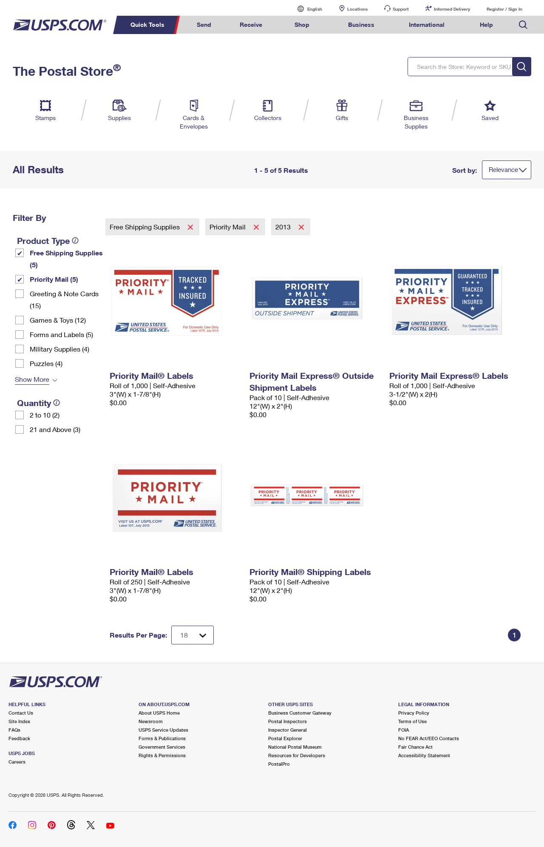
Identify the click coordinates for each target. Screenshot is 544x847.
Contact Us (20, 712)
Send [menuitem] (204, 24)
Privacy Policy (413, 712)
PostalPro (279, 764)
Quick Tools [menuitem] (147, 24)
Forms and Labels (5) (61, 334)
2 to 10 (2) (45, 415)
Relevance (503, 169)
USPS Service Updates (163, 730)
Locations (357, 8)
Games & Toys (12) (58, 320)
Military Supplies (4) (59, 349)
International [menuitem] (427, 24)
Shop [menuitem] (302, 24)
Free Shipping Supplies (145, 227)
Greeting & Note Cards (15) (64, 299)
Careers (17, 761)
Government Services (162, 747)
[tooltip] (75, 240)
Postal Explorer (285, 738)
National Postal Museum (295, 747)
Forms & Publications (162, 738)
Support (401, 8)
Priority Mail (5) (54, 279)
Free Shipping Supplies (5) (66, 259)
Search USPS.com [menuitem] (523, 25)
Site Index (19, 721)
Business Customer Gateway (300, 712)
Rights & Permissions (162, 755)
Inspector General (287, 730)
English (306, 9)
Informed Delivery (452, 8)
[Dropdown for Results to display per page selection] (192, 635)
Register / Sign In (504, 8)
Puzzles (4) (46, 363)
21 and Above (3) (55, 429)
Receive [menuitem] (251, 24)
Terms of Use (412, 721)
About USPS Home (159, 712)
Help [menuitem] (486, 24)
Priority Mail (228, 227)
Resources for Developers (296, 755)
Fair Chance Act (415, 747)
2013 (283, 227)
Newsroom (151, 721)
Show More (32, 379)
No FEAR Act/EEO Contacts (428, 738)
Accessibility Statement (424, 755)
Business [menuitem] (361, 24)
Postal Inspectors (287, 721)
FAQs (14, 730)
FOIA (403, 730)
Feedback (19, 738)
